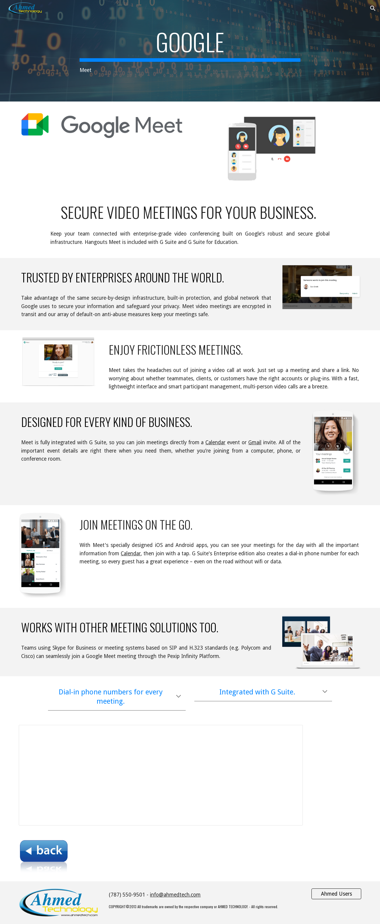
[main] (190, 51)
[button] (373, 8)
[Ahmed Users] (336, 894)
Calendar (215, 442)
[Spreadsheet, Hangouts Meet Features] (161, 775)
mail (256, 442)
